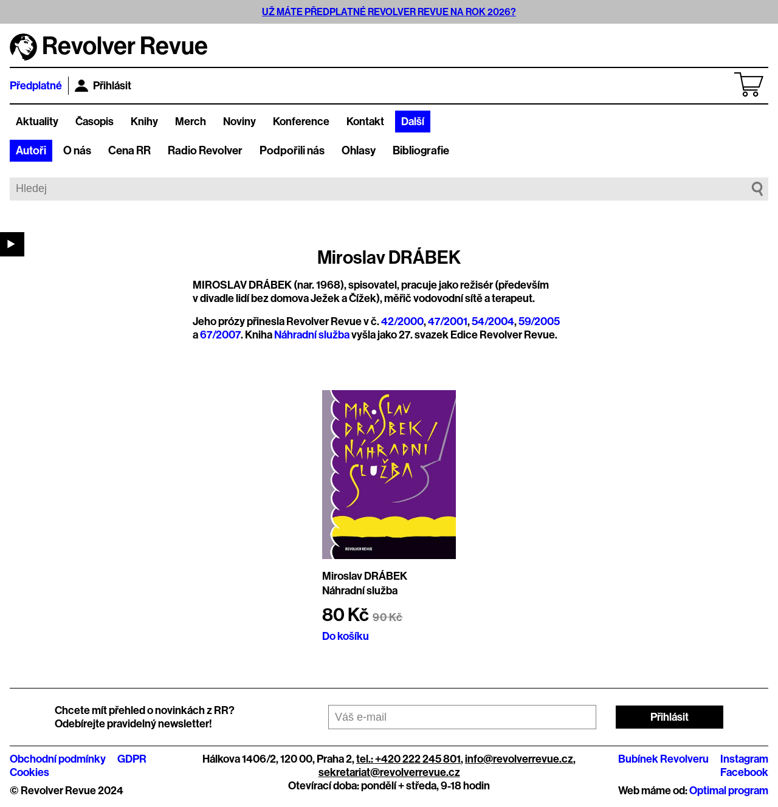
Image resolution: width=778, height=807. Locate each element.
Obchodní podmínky (58, 759)
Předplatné (36, 85)
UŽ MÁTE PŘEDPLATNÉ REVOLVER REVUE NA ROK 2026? (389, 12)
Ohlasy (359, 150)
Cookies (29, 772)
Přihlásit (103, 85)
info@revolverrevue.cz (519, 759)
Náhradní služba (311, 335)
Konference (301, 121)
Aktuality (37, 121)
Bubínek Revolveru (663, 759)
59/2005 (539, 321)
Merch (190, 121)
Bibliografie (421, 150)
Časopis (94, 121)
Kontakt (365, 121)
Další (412, 121)
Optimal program (728, 790)
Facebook (744, 772)
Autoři (31, 150)
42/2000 (402, 321)
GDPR (131, 759)
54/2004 (493, 321)
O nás (77, 150)
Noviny (239, 121)
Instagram (744, 759)
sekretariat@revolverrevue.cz (389, 772)
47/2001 (447, 321)
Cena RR (129, 150)
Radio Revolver (205, 150)
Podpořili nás (292, 150)
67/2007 (220, 335)
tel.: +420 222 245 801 (408, 759)
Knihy (144, 121)
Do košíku (345, 636)
